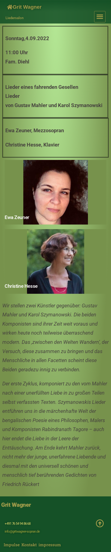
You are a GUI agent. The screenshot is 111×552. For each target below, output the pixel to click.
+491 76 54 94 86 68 (17, 524)
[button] (99, 12)
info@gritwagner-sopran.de (22, 531)
